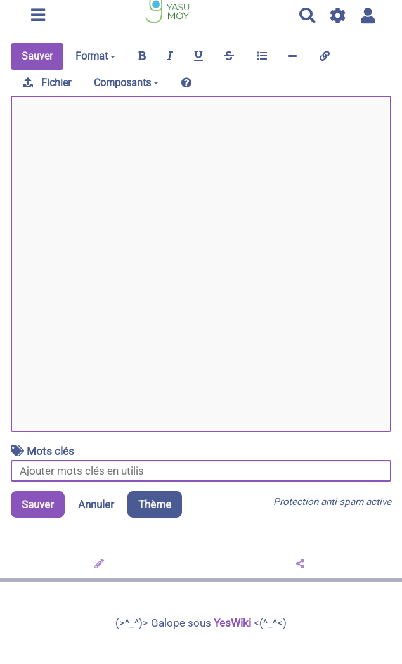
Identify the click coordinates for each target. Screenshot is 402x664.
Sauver (37, 56)
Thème (154, 504)
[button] (368, 15)
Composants (126, 83)
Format (95, 56)
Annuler (96, 504)
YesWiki (232, 622)
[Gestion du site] (338, 15)
